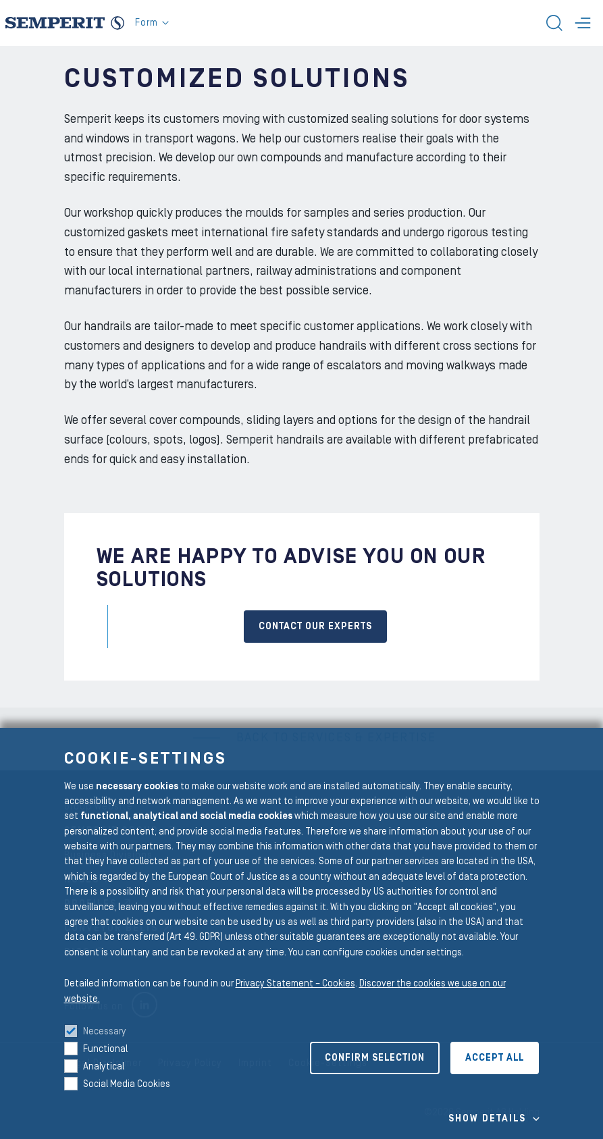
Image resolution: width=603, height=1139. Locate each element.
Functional (105, 1049)
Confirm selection (375, 1058)
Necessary (104, 1031)
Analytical (103, 1066)
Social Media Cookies (126, 1084)
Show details (487, 1118)
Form (152, 23)
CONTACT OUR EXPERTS (315, 626)
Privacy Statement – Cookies (295, 983)
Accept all (494, 1058)
